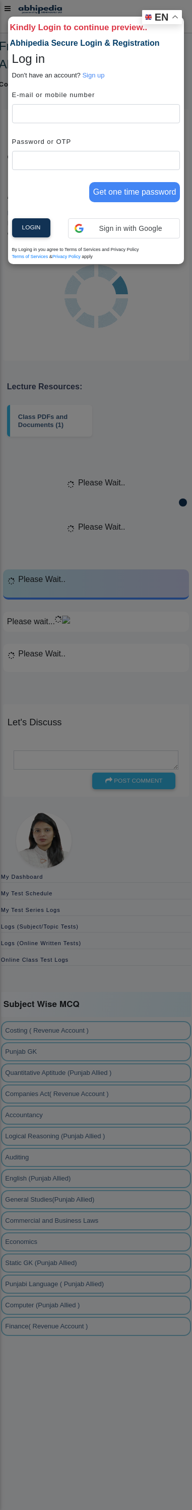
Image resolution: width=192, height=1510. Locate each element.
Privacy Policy (66, 256)
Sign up (93, 75)
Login (31, 227)
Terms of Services (30, 256)
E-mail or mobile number (53, 95)
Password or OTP (42, 141)
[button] (124, 228)
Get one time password (134, 192)
